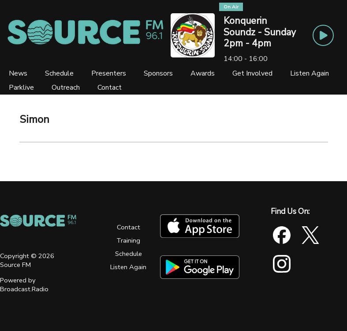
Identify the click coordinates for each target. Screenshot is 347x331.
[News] (18, 73)
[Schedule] (59, 73)
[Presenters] (108, 73)
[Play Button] (323, 35)
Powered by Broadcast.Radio (24, 284)
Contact (128, 227)
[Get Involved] (252, 73)
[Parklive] (21, 87)
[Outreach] (66, 87)
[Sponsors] (158, 73)
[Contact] (110, 87)
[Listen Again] (309, 73)
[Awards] (203, 73)
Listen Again (128, 267)
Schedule (128, 253)
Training (128, 240)
